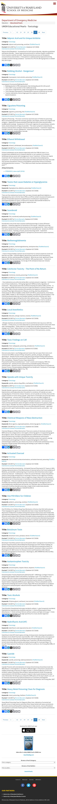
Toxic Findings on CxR (17, 339)
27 (35, 32)
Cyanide (10, 653)
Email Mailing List (29, 755)
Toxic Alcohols (13, 595)
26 (31, 32)
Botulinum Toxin (14, 529)
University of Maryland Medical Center (14, 796)
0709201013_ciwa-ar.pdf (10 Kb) (15, 171)
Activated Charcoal (15, 453)
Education (5, 23)
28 (39, 32)
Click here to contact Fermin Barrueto (13, 49)
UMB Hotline (38, 779)
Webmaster (24, 779)
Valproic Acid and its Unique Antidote (23, 38)
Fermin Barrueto (21, 47)
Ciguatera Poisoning (16, 105)
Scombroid (12, 210)
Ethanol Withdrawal (16, 139)
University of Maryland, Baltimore (13, 794)
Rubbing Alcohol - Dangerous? (20, 71)
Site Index (31, 779)
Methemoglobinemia (16, 240)
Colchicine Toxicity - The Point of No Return (26, 268)
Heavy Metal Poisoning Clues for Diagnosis (26, 689)
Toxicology (12, 42)
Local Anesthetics (15, 309)
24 (24, 32)
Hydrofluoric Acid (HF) (17, 621)
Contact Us (17, 779)
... (13, 32)
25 (28, 32)
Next (43, 32)
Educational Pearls (16, 23)
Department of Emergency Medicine (19, 20)
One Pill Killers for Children (19, 495)
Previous (5, 32)
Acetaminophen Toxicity (18, 561)
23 (20, 32)
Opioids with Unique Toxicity (20, 377)
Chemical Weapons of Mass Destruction (24, 417)
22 (17, 32)
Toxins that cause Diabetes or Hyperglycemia (27, 182)
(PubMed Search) (35, 44)
